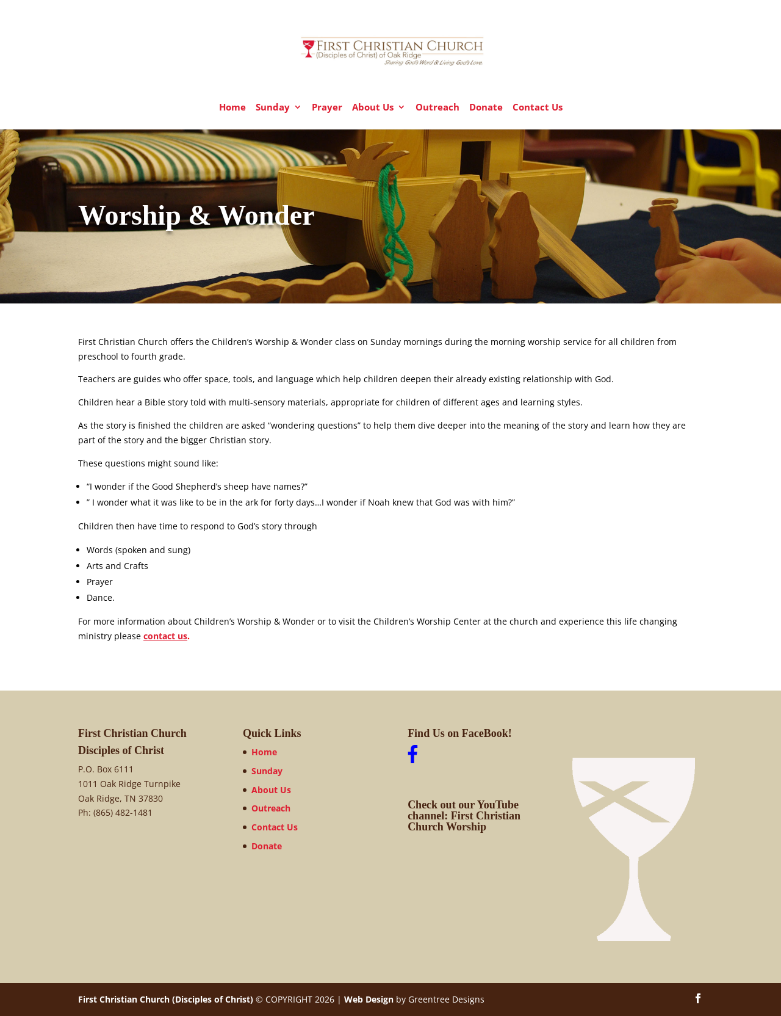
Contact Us (538, 108)
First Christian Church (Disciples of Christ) (165, 999)
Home (232, 108)
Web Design (369, 999)
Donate (486, 108)
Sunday (273, 108)
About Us (373, 108)
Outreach (437, 108)
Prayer (327, 108)
